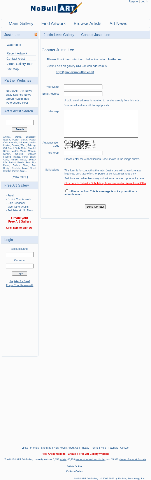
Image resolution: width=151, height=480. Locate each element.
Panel (11, 148)
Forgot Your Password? (19, 285)
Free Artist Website (54, 453)
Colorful (31, 148)
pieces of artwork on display (90, 459)
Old (5, 148)
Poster (15, 139)
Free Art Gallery (16, 185)
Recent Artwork (17, 53)
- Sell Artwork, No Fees (19, 210)
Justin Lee (12, 35)
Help (103, 447)
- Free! (10, 195)
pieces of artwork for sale (132, 459)
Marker (24, 139)
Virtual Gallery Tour (20, 64)
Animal (6, 137)
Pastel (32, 139)
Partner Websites (17, 80)
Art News (118, 23)
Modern (31, 151)
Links (25, 447)
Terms (94, 447)
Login (8, 240)
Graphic (7, 171)
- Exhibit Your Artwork (18, 199)
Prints (25, 157)
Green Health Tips (17, 98)
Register (134, 1)
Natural (6, 139)
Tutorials (113, 447)
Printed (14, 159)
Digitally (31, 154)
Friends (34, 447)
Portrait (12, 162)
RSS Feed (59, 447)
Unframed (23, 142)
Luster (25, 168)
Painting (31, 145)
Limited (6, 145)
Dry (33, 162)
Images (16, 157)
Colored (19, 154)
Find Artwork (53, 23)
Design (6, 168)
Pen (33, 165)
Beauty (32, 159)
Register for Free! (19, 281)
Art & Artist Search (18, 111)
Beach (21, 162)
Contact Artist (16, 58)
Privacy (85, 447)
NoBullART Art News (19, 90)
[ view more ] (20, 176)
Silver (25, 165)
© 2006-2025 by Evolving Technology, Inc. (122, 478)
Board (33, 157)
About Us (73, 447)
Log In (144, 1)
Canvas (15, 145)
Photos (15, 171)
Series (6, 151)
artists (63, 459)
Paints (6, 165)
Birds (17, 148)
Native (23, 159)
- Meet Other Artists (17, 206)
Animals (13, 142)
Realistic (16, 168)
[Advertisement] (20, 321)
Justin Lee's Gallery (59, 35)
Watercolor (14, 45)
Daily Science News (18, 94)
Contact (124, 447)
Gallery (16, 165)
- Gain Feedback (15, 203)
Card (5, 159)
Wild (22, 171)
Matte (24, 148)
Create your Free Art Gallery (19, 219)
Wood (23, 145)
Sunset (6, 154)
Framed (7, 157)
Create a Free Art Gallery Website (88, 453)
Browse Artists (88, 23)
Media (32, 142)
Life (5, 162)
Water (23, 151)
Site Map (13, 69)
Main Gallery (21, 23)
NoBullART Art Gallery (86, 478)
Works (18, 137)
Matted (15, 151)
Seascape (30, 137)
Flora (27, 162)
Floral (32, 168)
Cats (5, 142)
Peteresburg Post (17, 102)
